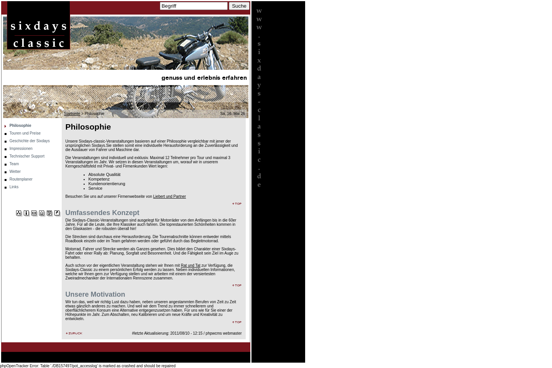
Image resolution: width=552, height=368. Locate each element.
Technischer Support (27, 156)
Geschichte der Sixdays (30, 141)
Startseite (72, 114)
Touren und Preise (25, 133)
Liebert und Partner (169, 196)
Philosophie (20, 125)
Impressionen (21, 148)
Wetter (15, 171)
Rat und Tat (190, 265)
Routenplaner (21, 179)
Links (14, 187)
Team (14, 164)
